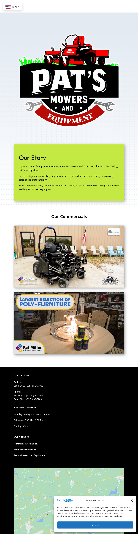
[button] (131, 500)
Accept (95, 525)
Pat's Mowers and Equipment (30, 455)
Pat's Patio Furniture (25, 449)
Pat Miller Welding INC (26, 443)
